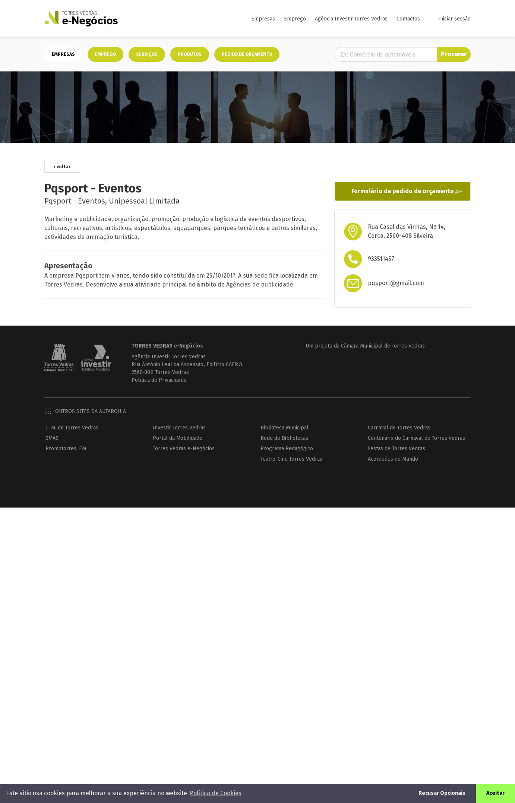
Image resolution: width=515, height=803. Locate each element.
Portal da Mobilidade (177, 438)
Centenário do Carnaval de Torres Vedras (416, 438)
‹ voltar (62, 166)
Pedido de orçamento (247, 54)
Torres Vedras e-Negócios (184, 448)
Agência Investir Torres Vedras (351, 19)
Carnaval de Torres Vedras (399, 428)
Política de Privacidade (159, 380)
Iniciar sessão (454, 19)
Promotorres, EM (65, 448)
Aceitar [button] (495, 793)
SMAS (52, 438)
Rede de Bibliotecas (284, 438)
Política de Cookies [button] (215, 793)
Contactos (408, 19)
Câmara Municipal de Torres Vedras (383, 346)
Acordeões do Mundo (393, 459)
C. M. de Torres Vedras (71, 428)
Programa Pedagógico (286, 448)
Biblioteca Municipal (284, 428)
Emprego (295, 19)
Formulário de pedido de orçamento (402, 191)
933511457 (381, 258)
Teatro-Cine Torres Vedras (291, 459)
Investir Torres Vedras (179, 428)
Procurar (453, 54)
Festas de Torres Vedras (396, 448)
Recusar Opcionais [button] (441, 793)
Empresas (263, 19)
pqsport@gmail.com (396, 283)
